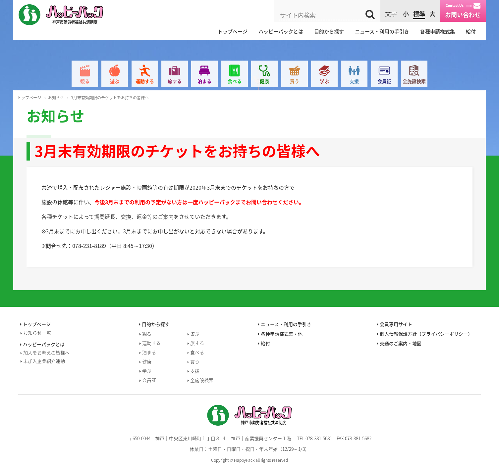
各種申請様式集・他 (282, 333)
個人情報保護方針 (426, 333)
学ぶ (324, 81)
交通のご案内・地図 (400, 343)
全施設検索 (414, 81)
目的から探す (329, 31)
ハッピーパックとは (280, 31)
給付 (471, 31)
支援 (354, 81)
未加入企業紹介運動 (44, 360)
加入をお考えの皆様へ (46, 352)
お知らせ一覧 (37, 332)
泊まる (204, 81)
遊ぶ (114, 81)
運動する (145, 81)
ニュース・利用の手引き (382, 31)
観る (84, 81)
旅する (175, 81)
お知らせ (56, 98)
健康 (264, 81)
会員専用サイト (396, 324)
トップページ (233, 31)
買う (294, 81)
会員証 (384, 81)
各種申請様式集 (437, 31)
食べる (235, 81)
